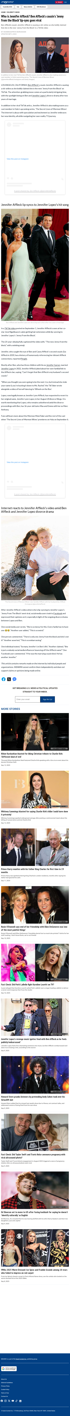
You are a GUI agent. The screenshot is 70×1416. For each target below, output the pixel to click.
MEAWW (3, 1359)
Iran (18, 7)
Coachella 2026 (7, 7)
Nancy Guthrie (28, 7)
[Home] (7, 2)
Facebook (57, 613)
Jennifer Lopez (7, 368)
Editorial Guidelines (7, 1382)
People (24, 358)
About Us (4, 1379)
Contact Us (4, 1396)
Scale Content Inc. (21, 1359)
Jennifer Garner (53, 365)
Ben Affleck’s (34, 85)
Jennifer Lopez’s (39, 95)
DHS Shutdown (41, 7)
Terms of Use (5, 1393)
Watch (60, 2)
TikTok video (10, 328)
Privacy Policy (5, 1386)
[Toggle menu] (66, 2)
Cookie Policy (5, 1389)
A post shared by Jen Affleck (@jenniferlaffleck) (35, 191)
